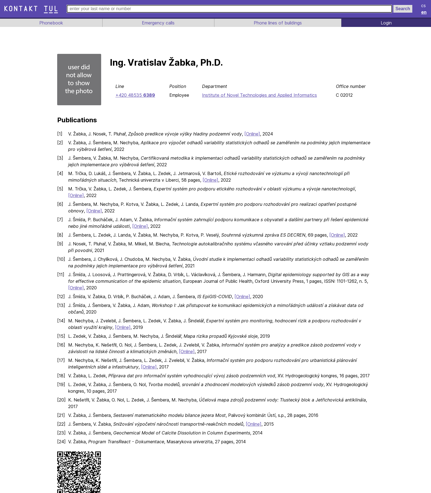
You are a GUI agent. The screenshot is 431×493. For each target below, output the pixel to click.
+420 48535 (134, 95)
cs (423, 5)
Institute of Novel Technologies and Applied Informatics (259, 95)
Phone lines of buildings (277, 23)
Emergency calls (158, 23)
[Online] (253, 134)
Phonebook (51, 23)
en (424, 12)
